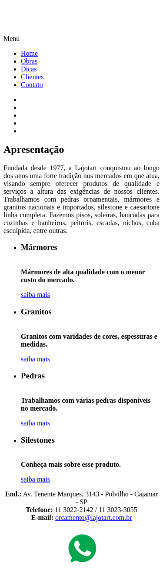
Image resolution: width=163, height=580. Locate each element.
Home (29, 53)
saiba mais (35, 294)
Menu (11, 38)
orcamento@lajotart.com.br (93, 517)
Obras (29, 61)
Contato (32, 84)
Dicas (29, 69)
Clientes (32, 77)
